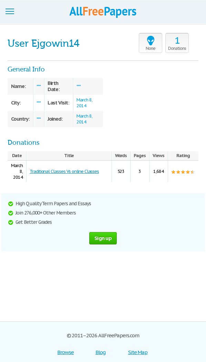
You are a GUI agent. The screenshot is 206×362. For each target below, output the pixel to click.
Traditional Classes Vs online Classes (64, 171)
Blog (100, 352)
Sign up (103, 238)
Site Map (138, 352)
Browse (65, 352)
